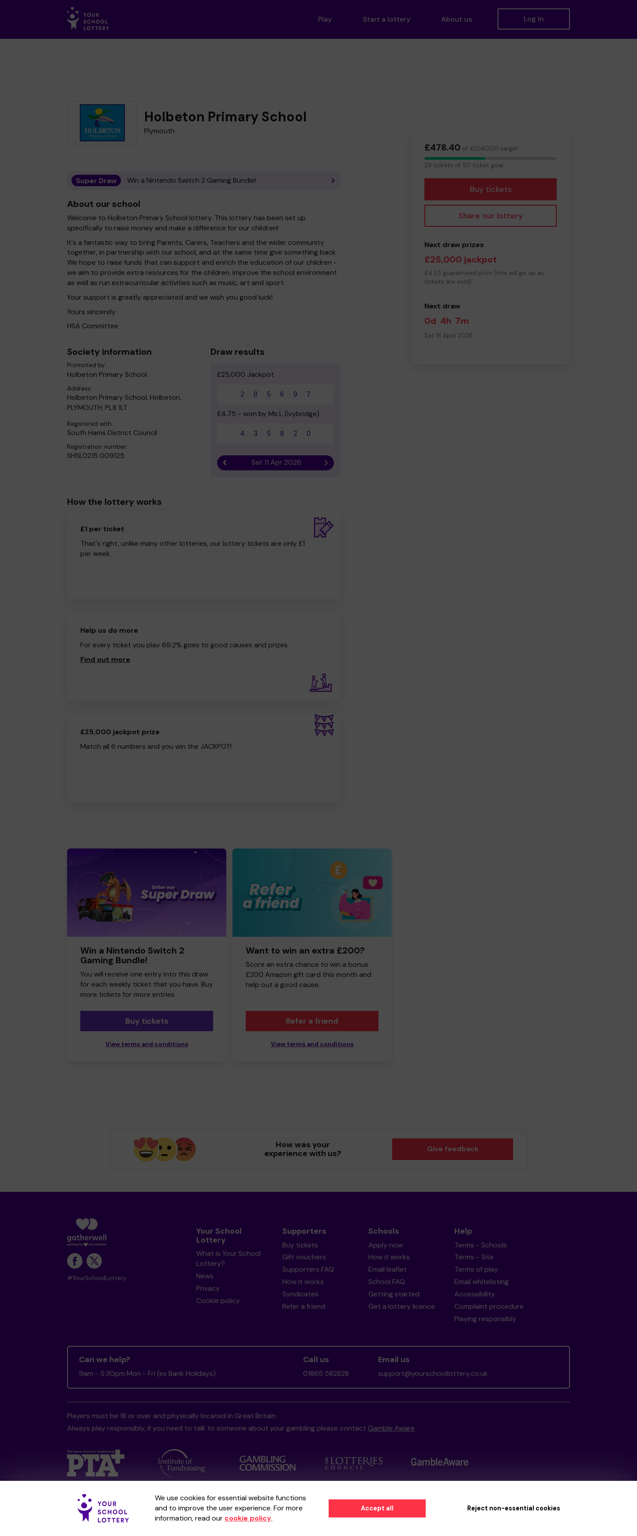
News (205, 1276)
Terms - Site (474, 1257)
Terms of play (476, 1269)
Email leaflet (387, 1269)
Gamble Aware (391, 1428)
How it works (303, 1281)
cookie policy (248, 1518)
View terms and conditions (146, 1044)
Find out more (105, 659)
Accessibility (474, 1294)
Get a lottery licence (401, 1306)
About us (456, 19)
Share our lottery (490, 215)
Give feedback (453, 1148)
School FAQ (386, 1281)
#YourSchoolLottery (97, 1278)
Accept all (377, 1508)
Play (325, 19)
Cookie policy (218, 1300)
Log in (534, 18)
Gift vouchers (304, 1257)
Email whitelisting (481, 1281)
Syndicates (300, 1294)
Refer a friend (312, 1021)
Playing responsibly (485, 1318)
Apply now (385, 1245)
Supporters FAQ (308, 1269)
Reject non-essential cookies (513, 1508)
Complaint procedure (489, 1306)
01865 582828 (326, 1373)
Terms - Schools (480, 1245)
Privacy (208, 1288)
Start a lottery (386, 19)
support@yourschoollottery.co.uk (433, 1373)
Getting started (394, 1294)
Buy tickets (491, 189)
